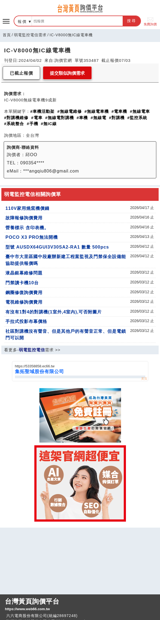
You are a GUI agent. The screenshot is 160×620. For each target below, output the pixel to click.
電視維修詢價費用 (24, 302)
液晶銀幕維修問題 (24, 272)
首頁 (7, 35)
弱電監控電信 (32, 349)
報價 (22, 21)
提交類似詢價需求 (67, 73)
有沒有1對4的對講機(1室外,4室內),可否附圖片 (53, 311)
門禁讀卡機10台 (22, 282)
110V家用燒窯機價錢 (27, 208)
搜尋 (131, 21)
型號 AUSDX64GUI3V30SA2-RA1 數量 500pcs (57, 246)
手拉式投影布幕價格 (26, 321)
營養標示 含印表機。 (27, 227)
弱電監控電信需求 (30, 35)
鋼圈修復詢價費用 (24, 292)
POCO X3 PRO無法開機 (31, 237)
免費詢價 (150, 21)
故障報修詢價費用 (24, 217)
